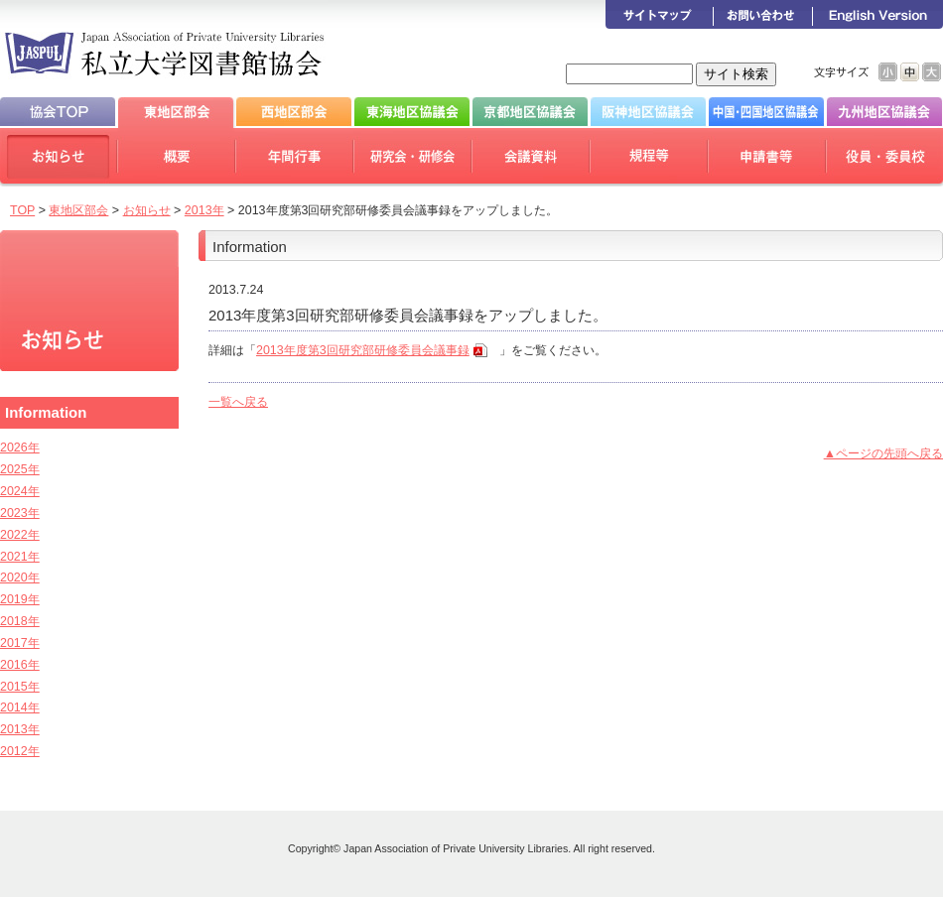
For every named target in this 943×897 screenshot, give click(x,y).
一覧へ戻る (238, 402)
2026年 (20, 447)
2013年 (204, 210)
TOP (22, 210)
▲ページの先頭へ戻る (883, 453)
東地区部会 (78, 210)
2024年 (20, 491)
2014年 (20, 707)
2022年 (20, 535)
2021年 (20, 557)
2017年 (20, 643)
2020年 (20, 577)
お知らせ (147, 210)
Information (45, 412)
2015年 (20, 687)
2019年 (20, 599)
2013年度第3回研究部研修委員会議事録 (363, 350)
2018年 (20, 621)
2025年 (20, 469)
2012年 (20, 751)
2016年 (20, 665)
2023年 (20, 513)
